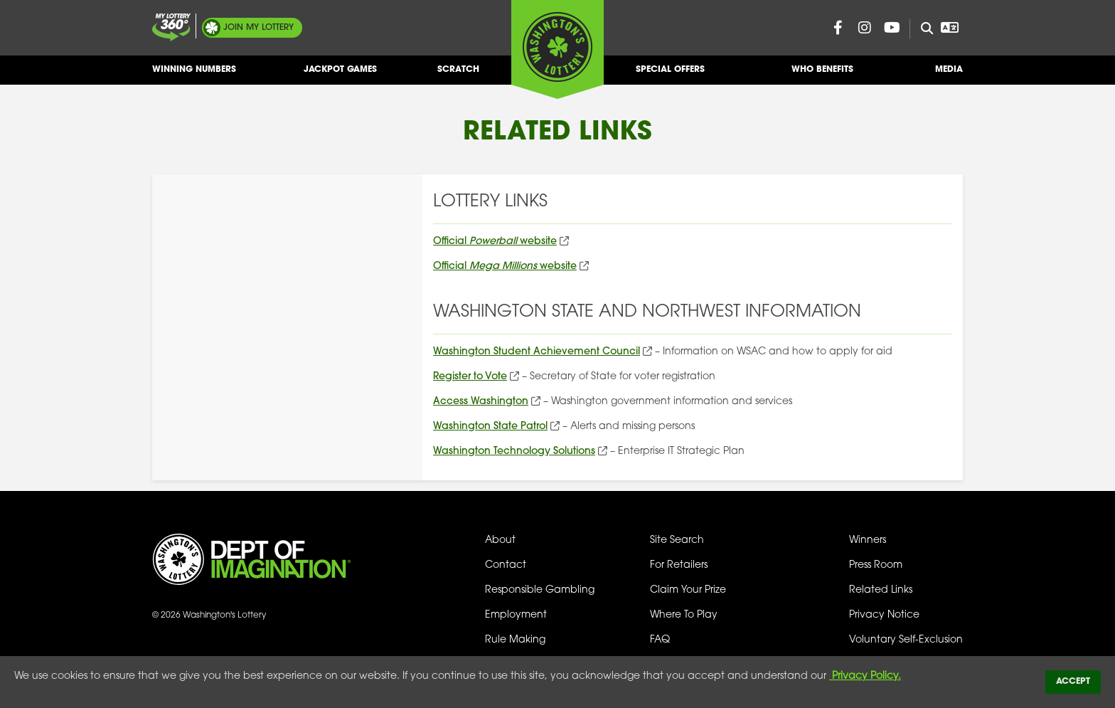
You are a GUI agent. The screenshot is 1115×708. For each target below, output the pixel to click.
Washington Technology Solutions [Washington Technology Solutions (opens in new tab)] (514, 451)
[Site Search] (921, 29)
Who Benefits (822, 75)
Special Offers (670, 75)
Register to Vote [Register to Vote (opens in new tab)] (470, 376)
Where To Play (683, 615)
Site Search (677, 540)
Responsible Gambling (539, 590)
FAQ (660, 640)
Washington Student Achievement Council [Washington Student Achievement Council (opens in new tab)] (536, 352)
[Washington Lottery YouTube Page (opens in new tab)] (891, 28)
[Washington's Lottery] (557, 49)
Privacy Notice (884, 615)
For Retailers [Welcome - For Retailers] (679, 565)
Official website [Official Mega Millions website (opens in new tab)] (505, 266)
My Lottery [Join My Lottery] (258, 28)
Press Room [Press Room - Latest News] (875, 565)
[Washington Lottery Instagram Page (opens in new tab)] (864, 28)
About (500, 540)
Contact (505, 565)
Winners (867, 540)
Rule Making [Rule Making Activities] (515, 640)
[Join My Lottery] (171, 27)
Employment (516, 615)
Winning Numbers (194, 75)
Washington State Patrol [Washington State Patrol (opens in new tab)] (490, 426)
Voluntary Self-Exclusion (906, 640)
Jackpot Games (340, 75)
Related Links (880, 590)
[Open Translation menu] (949, 28)
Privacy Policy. (865, 676)
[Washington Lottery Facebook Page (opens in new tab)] (837, 28)
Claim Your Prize (688, 590)
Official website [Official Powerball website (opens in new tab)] (495, 241)
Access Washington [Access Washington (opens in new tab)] (480, 401)
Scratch (458, 75)
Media (949, 75)
